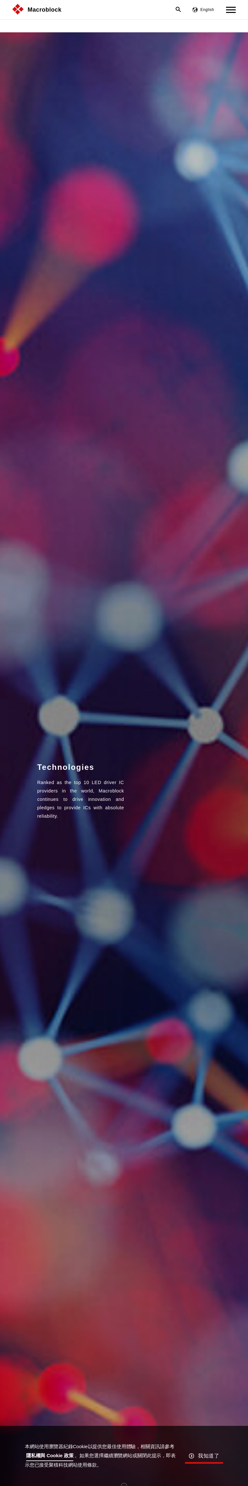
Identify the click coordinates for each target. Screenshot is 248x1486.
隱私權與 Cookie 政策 (50, 1455)
